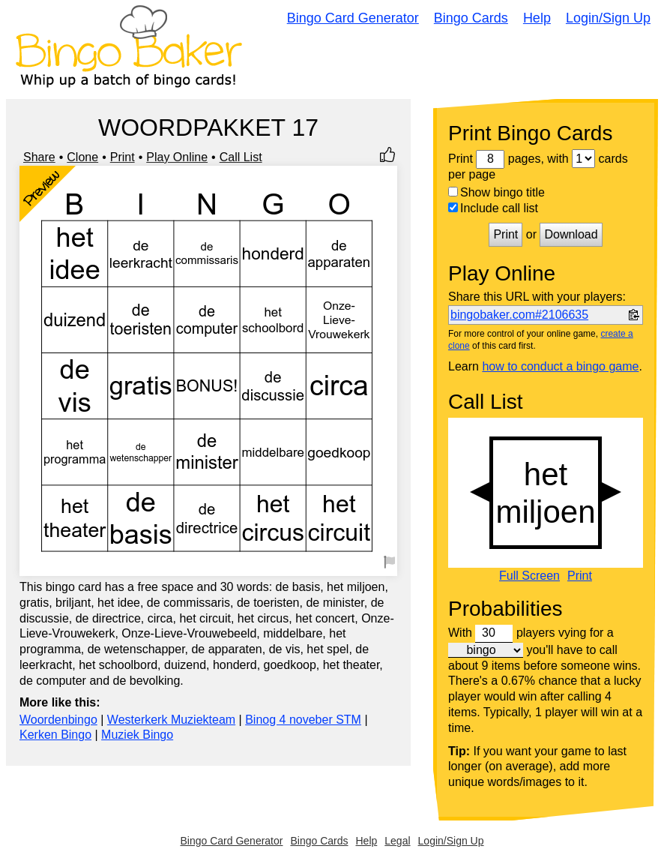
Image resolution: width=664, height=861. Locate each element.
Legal (397, 841)
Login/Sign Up (608, 18)
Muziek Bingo (137, 734)
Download (570, 234)
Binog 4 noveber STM (303, 719)
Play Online (177, 157)
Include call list (493, 208)
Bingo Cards (471, 18)
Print (122, 157)
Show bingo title (496, 192)
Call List (241, 157)
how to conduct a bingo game (560, 366)
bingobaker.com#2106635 (519, 314)
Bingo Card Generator (353, 18)
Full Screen (529, 576)
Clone (82, 157)
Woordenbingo (58, 719)
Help (537, 18)
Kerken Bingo (55, 734)
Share (39, 157)
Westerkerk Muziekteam (171, 719)
